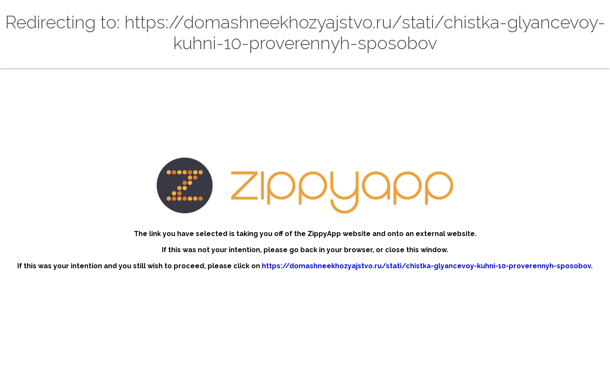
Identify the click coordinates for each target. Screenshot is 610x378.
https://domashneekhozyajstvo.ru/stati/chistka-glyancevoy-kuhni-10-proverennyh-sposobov (426, 266)
